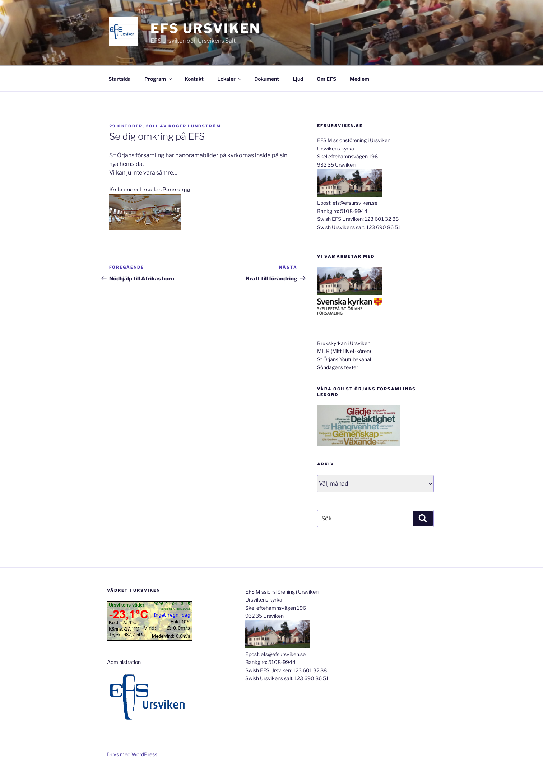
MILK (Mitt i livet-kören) (344, 351)
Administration (124, 662)
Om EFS (326, 79)
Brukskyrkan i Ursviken (343, 343)
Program (158, 79)
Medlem (359, 79)
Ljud (298, 79)
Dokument (266, 79)
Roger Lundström (194, 126)
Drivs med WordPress (132, 754)
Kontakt (194, 79)
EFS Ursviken (205, 28)
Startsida (119, 79)
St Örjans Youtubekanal (344, 359)
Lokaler (229, 79)
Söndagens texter (337, 367)
